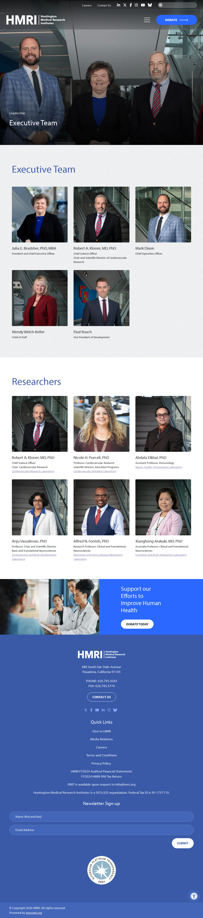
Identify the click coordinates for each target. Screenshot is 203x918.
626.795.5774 (105, 686)
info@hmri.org (125, 784)
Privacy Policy (101, 763)
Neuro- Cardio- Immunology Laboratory (158, 467)
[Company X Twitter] (125, 5)
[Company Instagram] (136, 5)
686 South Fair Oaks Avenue (101, 667)
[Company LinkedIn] (118, 5)
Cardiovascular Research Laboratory (33, 471)
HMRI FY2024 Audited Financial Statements (101, 771)
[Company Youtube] (143, 5)
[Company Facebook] (131, 5)
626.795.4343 (107, 681)
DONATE (171, 20)
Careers (101, 747)
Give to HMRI (101, 731)
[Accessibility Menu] (194, 896)
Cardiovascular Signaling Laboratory (95, 471)
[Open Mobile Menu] (147, 20)
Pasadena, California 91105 (101, 672)
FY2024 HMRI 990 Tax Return (101, 776)
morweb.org (34, 913)
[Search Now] (161, 5)
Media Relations (101, 739)
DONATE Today (137, 624)
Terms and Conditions (101, 755)
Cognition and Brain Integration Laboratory (161, 555)
